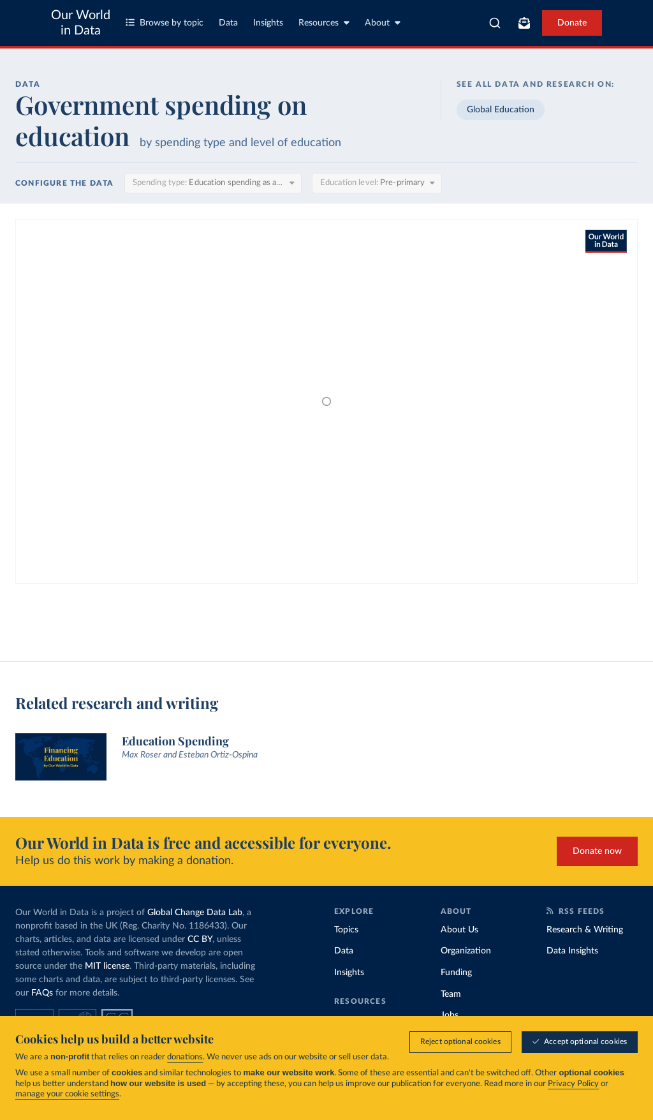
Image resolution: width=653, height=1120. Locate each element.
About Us (459, 929)
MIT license (107, 966)
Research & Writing (585, 929)
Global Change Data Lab (194, 912)
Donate (572, 23)
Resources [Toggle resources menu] (323, 22)
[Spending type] (213, 183)
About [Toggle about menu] (382, 22)
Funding (456, 972)
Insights (268, 23)
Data (228, 23)
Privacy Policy (573, 1084)
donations (185, 1057)
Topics (346, 929)
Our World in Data (80, 23)
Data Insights (572, 950)
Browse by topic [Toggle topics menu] (164, 22)
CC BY (199, 939)
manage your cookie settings (67, 1094)
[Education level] (377, 183)
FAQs (42, 993)
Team (451, 994)
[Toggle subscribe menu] (524, 23)
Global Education (500, 109)
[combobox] (494, 23)
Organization (466, 950)
